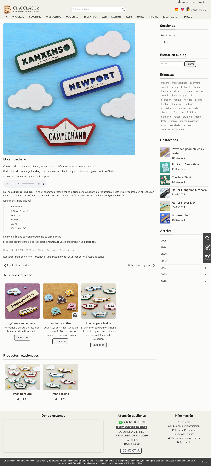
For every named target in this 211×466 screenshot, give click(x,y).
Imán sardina (60, 394)
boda (197, 87)
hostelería (174, 125)
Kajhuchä (166, 91)
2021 (164, 268)
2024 (164, 247)
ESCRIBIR (116, 17)
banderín (166, 116)
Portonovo (39, 256)
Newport (63, 256)
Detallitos (53, 17)
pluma (198, 100)
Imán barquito (22, 394)
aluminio (188, 116)
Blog (188, 17)
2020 (164, 274)
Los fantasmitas (60, 323)
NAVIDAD (18, 17)
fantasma (179, 112)
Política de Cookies (183, 434)
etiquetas (176, 104)
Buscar (190, 64)
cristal (164, 87)
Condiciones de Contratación (184, 426)
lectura (199, 91)
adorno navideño (189, 121)
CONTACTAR (131, 451)
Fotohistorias (67, 250)
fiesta (198, 116)
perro (173, 121)
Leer (104, 17)
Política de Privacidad (183, 430)
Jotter (164, 121)
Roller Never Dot (183, 203)
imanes (182, 108)
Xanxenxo (51, 256)
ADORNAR (72, 17)
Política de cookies (133, 463)
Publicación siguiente (141, 266)
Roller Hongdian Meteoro (189, 190)
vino (163, 125)
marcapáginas (179, 83)
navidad (188, 100)
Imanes (140, 17)
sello (191, 95)
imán (17, 256)
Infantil (153, 17)
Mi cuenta (184, 442)
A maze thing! (181, 215)
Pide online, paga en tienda (183, 438)
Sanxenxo (26, 256)
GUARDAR (90, 17)
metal (190, 91)
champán (166, 112)
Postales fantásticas (186, 164)
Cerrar (204, 462)
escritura (195, 83)
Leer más (22, 337)
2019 (164, 281)
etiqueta (193, 108)
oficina (180, 129)
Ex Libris (191, 112)
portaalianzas (168, 108)
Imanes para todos (98, 323)
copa (183, 95)
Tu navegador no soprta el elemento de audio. (25, 184)
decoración (189, 125)
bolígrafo (186, 87)
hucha (164, 104)
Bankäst (188, 104)
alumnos (179, 91)
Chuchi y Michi (181, 177)
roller (177, 116)
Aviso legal (184, 422)
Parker (174, 87)
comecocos (167, 129)
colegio (165, 95)
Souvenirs (35, 17)
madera (165, 83)
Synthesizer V (77, 256)
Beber (128, 17)
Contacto (170, 17)
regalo (177, 100)
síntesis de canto (95, 256)
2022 (164, 261)
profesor (166, 100)
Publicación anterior (16, 266)
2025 (164, 240)
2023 (164, 254)
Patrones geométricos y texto (188, 151)
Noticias (165, 42)
